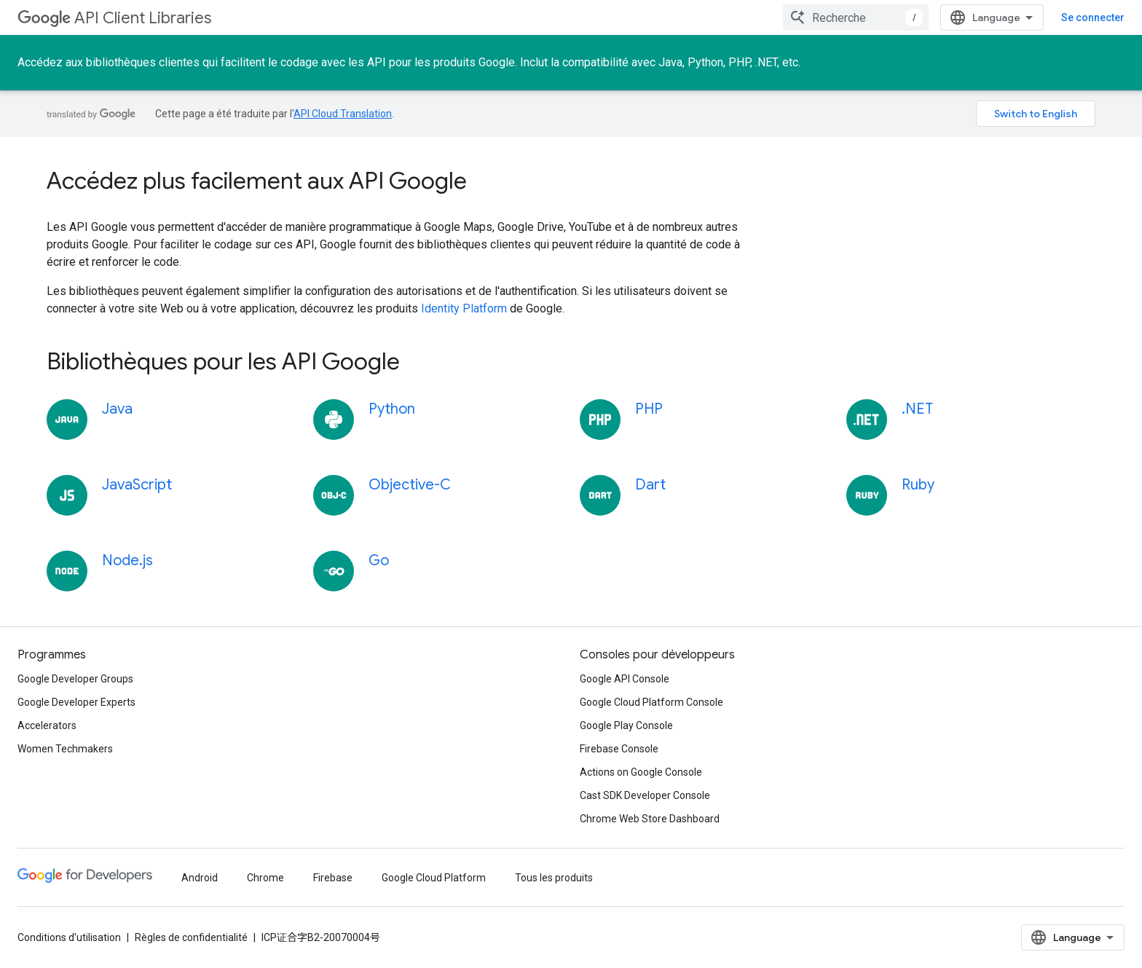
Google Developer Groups (75, 679)
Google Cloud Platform (434, 878)
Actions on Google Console (641, 772)
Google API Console (624, 679)
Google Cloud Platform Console (651, 702)
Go (379, 560)
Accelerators (46, 725)
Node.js (127, 560)
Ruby (918, 485)
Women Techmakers (65, 749)
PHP (649, 409)
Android (199, 878)
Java (117, 409)
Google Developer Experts (76, 702)
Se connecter (1093, 17)
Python (392, 409)
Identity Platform (464, 308)
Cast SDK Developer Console (645, 795)
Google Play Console (626, 725)
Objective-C (410, 485)
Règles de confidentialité (191, 937)
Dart (650, 485)
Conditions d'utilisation (69, 937)
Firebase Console (619, 749)
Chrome (265, 878)
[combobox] (856, 17)
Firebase (333, 878)
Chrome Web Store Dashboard (650, 819)
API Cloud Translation (343, 113)
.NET (917, 409)
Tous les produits (554, 878)
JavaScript (137, 485)
